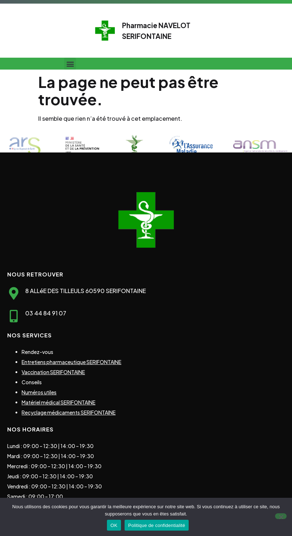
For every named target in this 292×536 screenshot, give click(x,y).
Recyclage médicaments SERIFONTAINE (69, 412)
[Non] (281, 516)
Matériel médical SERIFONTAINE (58, 402)
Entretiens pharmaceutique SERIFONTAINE (71, 362)
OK (114, 525)
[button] (70, 64)
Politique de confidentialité (156, 525)
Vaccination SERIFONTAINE (53, 372)
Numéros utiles (39, 392)
